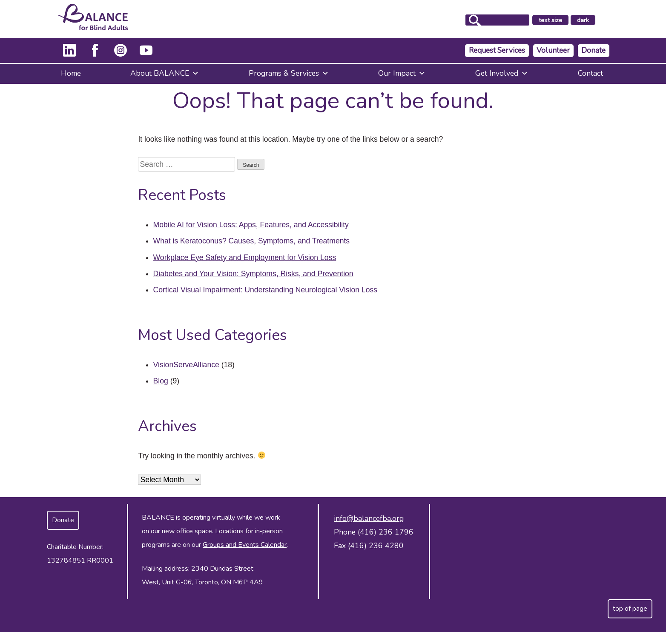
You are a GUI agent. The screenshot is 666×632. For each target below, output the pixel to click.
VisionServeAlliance (186, 364)
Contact (590, 73)
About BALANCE (164, 73)
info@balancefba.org (369, 518)
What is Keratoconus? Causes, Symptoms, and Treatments (251, 241)
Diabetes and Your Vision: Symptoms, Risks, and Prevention (253, 273)
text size (562, 20)
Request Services (497, 50)
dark (598, 20)
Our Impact (402, 73)
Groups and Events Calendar (245, 544)
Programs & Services (289, 73)
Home (71, 73)
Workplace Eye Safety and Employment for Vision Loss (244, 257)
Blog (160, 381)
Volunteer (553, 50)
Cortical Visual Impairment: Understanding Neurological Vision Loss (265, 290)
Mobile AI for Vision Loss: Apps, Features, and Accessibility (251, 224)
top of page (630, 608)
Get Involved (501, 73)
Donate (593, 50)
